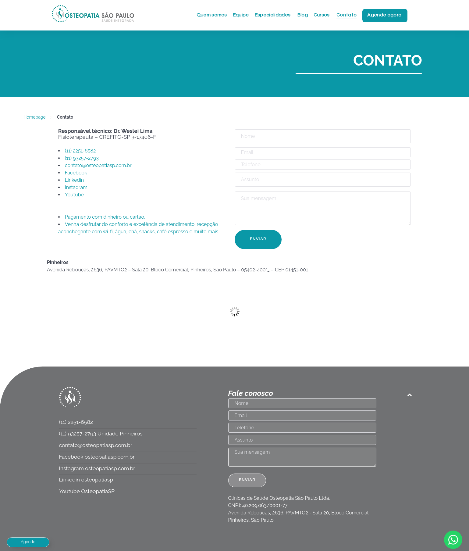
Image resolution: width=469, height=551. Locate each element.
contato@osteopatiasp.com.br (98, 165)
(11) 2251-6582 (81, 151)
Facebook (76, 173)
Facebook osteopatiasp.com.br (97, 456)
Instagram (76, 187)
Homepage (34, 117)
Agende (28, 541)
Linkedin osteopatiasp (86, 479)
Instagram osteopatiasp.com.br (97, 468)
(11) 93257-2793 (82, 158)
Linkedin (74, 180)
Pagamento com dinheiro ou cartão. (105, 217)
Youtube (74, 195)
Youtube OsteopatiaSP (87, 491)
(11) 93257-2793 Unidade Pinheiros (101, 433)
